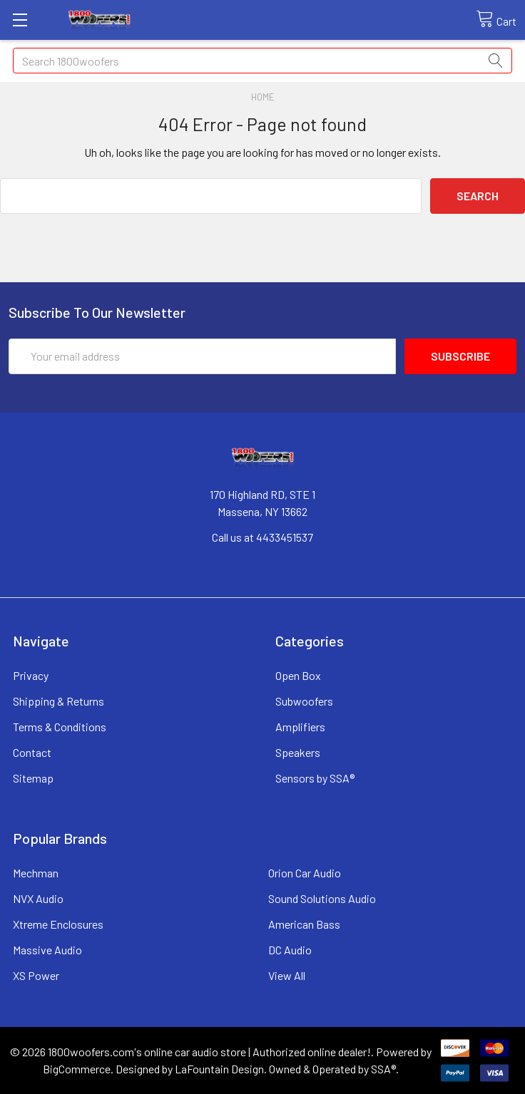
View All (286, 975)
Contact (32, 752)
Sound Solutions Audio (322, 898)
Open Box (298, 675)
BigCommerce (77, 1068)
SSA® (383, 1068)
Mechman (35, 872)
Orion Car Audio (304, 872)
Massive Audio (47, 949)
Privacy (31, 675)
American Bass (304, 924)
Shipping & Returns (58, 701)
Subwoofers (304, 701)
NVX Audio (38, 898)
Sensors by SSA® (315, 778)
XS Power (36, 975)
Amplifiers (300, 726)
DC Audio (290, 949)
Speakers (297, 752)
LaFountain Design (219, 1068)
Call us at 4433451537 (262, 537)
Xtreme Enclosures (58, 924)
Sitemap (33, 778)
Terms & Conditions (59, 726)
